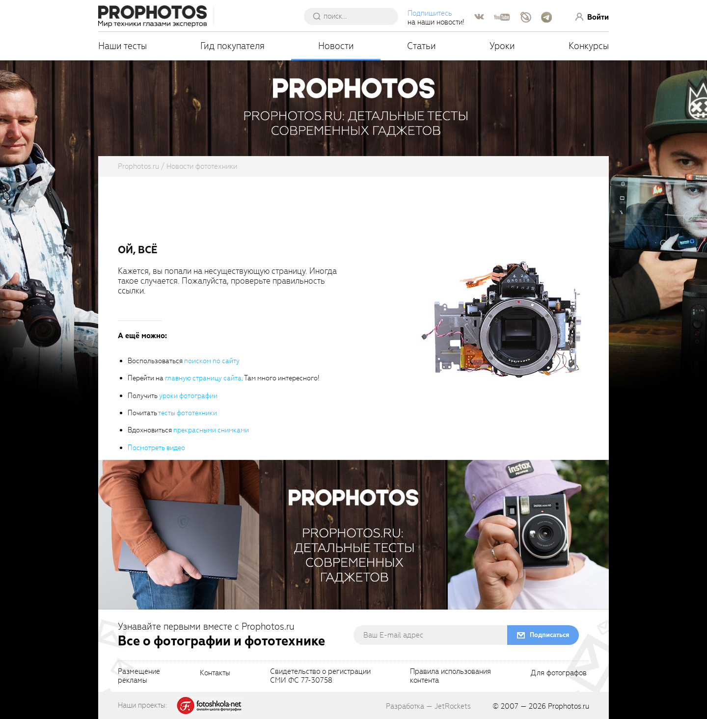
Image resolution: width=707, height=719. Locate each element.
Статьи (421, 46)
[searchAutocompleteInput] (355, 16)
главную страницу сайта (203, 378)
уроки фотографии (188, 395)
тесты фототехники (187, 413)
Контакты (215, 673)
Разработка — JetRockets (428, 706)
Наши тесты (122, 46)
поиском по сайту (212, 361)
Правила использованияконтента (450, 676)
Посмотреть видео (156, 448)
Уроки (502, 46)
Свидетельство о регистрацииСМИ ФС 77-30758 (320, 676)
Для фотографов (559, 673)
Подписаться (549, 635)
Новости (336, 46)
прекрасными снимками (211, 430)
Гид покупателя (232, 46)
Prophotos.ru (568, 706)
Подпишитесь (430, 13)
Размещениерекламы (139, 676)
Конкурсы (589, 46)
